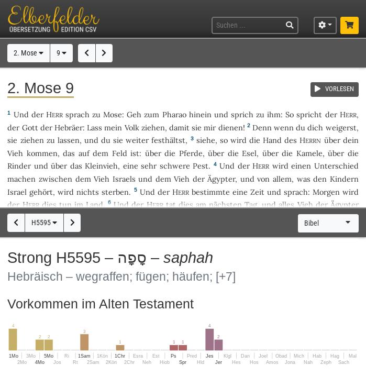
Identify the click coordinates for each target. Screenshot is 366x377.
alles (286, 204)
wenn (284, 127)
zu (96, 114)
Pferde (191, 153)
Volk (132, 127)
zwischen (55, 179)
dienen (230, 127)
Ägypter (221, 179)
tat (171, 204)
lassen (69, 140)
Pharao (174, 114)
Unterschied (336, 166)
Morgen (326, 192)
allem (282, 179)
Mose (112, 114)
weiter (137, 140)
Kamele (309, 153)
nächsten (225, 204)
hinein (200, 114)
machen (21, 179)
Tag (251, 204)
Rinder (19, 166)
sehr (149, 166)
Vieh (15, 153)
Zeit (257, 192)
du (300, 127)
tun (65, 204)
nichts (87, 192)
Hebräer (68, 127)
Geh (134, 114)
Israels (124, 179)
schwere (175, 166)
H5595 (44, 222)
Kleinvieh (101, 166)
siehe (205, 140)
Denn (262, 127)
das (69, 153)
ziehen (153, 127)
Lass (94, 127)
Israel (17, 192)
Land (94, 204)
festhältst (168, 140)
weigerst (341, 127)
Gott (30, 127)
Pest (200, 166)
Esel (249, 153)
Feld (119, 153)
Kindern (344, 179)
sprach (77, 114)
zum (151, 114)
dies (49, 204)
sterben (115, 192)
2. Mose (28, 53)
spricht (309, 114)
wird (238, 140)
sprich (242, 114)
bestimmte (211, 192)
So (289, 114)
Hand (272, 140)
